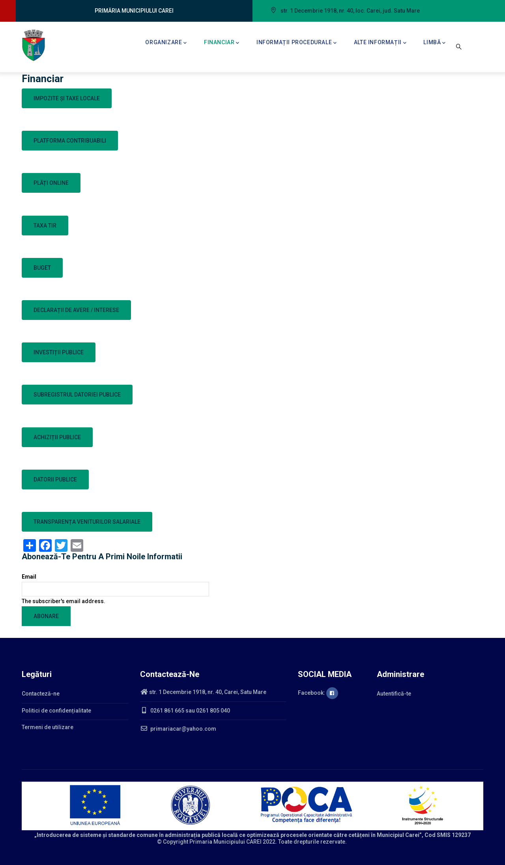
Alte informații (380, 43)
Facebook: (318, 693)
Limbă (434, 43)
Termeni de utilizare (47, 727)
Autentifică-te (394, 693)
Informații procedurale (296, 43)
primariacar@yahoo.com (178, 729)
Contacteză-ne (41, 693)
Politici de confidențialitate (56, 710)
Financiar (221, 43)
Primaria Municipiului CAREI (225, 842)
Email (29, 577)
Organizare (166, 43)
